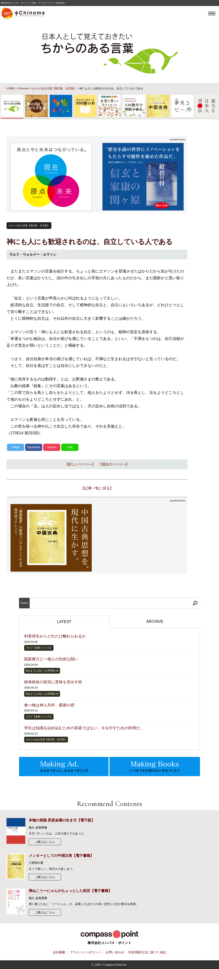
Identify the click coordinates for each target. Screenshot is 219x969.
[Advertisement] (143, 538)
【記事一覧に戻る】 (97, 488)
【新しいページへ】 (80, 464)
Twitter (15, 447)
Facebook (33, 447)
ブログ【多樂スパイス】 (39, 647)
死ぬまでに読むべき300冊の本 (42, 670)
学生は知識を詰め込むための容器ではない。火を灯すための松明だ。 (84, 728)
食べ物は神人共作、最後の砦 (49, 705)
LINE (70, 447)
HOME (10, 88)
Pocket (51, 447)
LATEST (64, 622)
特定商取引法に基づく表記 (147, 952)
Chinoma (23, 88)
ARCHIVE (154, 621)
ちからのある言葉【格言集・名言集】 (53, 88)
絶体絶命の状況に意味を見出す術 (53, 682)
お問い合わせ (114, 952)
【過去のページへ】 (114, 464)
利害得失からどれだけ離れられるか (55, 636)
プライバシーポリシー (85, 952)
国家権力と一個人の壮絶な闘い (51, 659)
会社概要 (59, 952)
